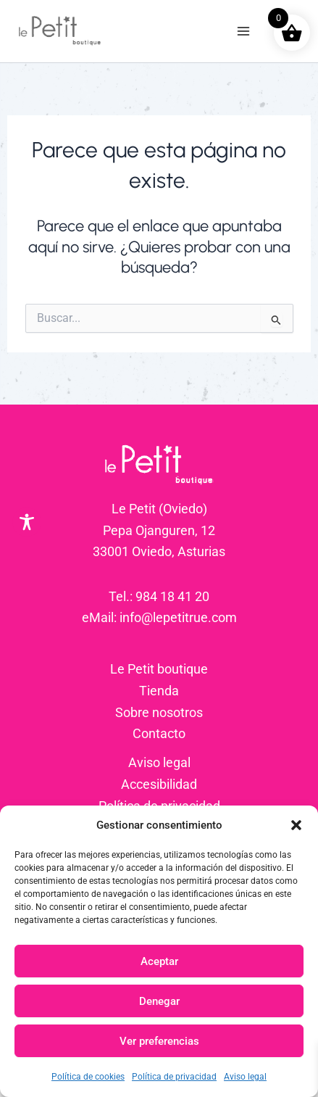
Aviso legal (245, 1077)
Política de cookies (88, 1077)
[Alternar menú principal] (243, 31)
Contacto (159, 733)
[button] (296, 825)
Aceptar (159, 961)
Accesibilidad (159, 784)
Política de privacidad (174, 1077)
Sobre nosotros (159, 712)
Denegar (159, 1001)
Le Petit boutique (159, 668)
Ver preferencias (159, 1041)
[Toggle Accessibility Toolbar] (27, 522)
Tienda (159, 690)
